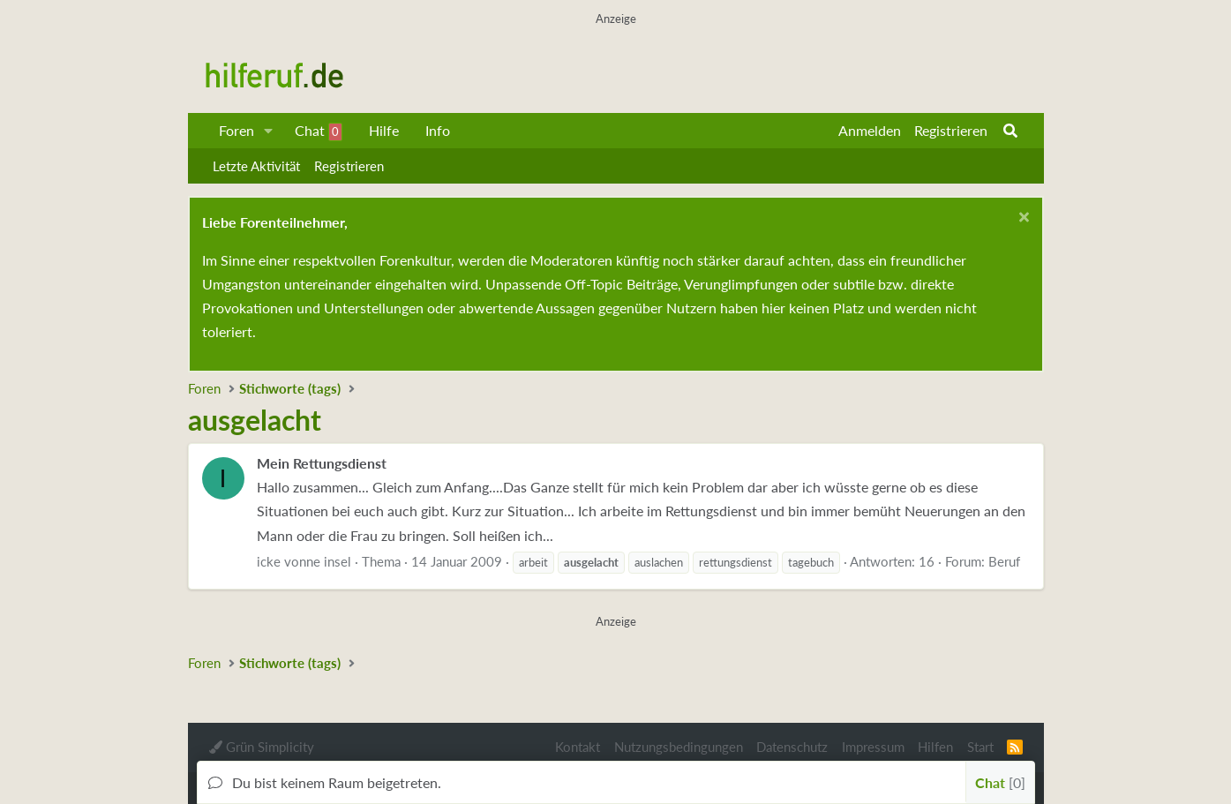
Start (980, 747)
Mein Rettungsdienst (322, 463)
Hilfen (935, 747)
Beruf (1004, 561)
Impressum (873, 747)
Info (437, 130)
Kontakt (577, 747)
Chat (318, 131)
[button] (268, 130)
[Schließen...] (1022, 219)
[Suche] (1010, 130)
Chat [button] (1000, 782)
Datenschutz (792, 747)
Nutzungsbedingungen (678, 747)
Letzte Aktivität (256, 166)
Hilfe (384, 130)
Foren (236, 130)
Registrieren (349, 166)
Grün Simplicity (261, 747)
